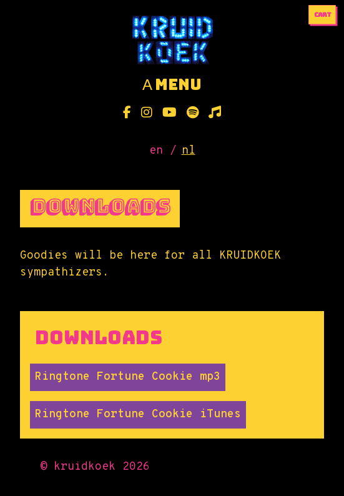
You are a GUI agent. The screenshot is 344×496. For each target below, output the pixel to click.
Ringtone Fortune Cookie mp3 (127, 377)
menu (172, 85)
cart (322, 15)
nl (188, 151)
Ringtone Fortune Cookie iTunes (138, 414)
